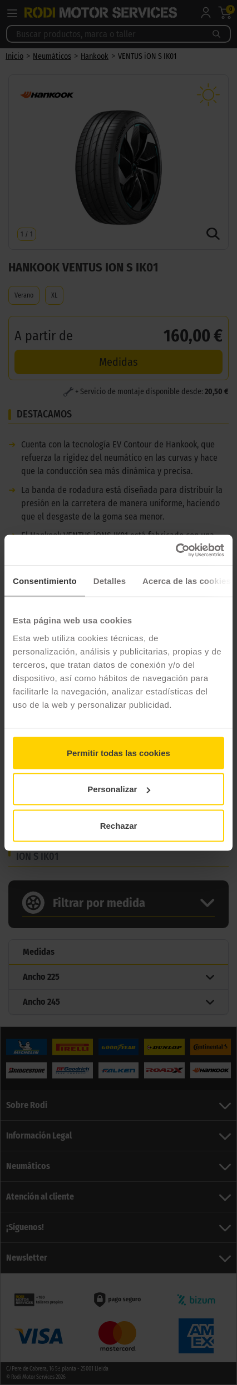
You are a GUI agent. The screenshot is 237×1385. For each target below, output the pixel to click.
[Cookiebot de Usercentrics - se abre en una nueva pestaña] (175, 550)
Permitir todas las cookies (118, 752)
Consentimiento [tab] (45, 581)
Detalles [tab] (109, 581)
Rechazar (118, 825)
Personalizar (118, 789)
